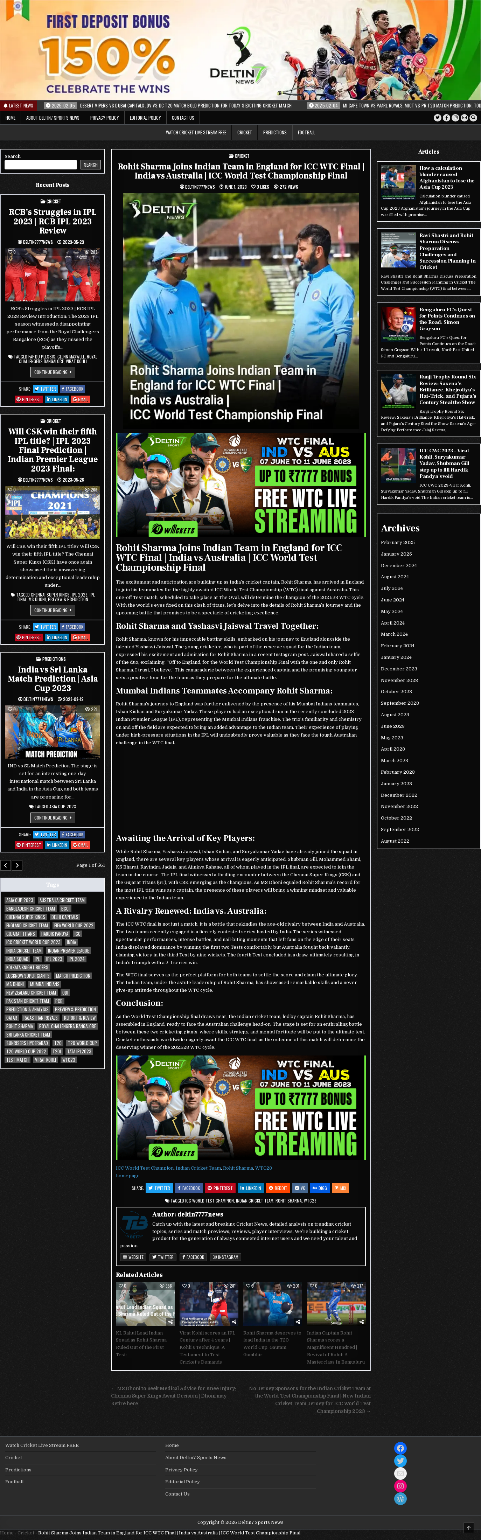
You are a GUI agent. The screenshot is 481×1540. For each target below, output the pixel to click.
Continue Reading (54, 373)
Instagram (225, 1257)
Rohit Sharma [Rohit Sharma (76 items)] (19, 1026)
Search (13, 156)
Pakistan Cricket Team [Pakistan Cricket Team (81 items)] (27, 1001)
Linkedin (250, 1188)
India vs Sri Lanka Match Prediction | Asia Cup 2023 (53, 679)
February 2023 (398, 771)
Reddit (278, 1188)
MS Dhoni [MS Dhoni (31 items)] (15, 984)
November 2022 (399, 805)
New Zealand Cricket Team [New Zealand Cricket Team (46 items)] (31, 992)
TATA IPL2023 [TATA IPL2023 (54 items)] (79, 1051)
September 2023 (400, 702)
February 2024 (397, 645)
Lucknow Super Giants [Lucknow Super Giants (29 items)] (28, 976)
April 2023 (393, 748)
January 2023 (396, 783)
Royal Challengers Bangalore (58, 359)
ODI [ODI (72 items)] (65, 992)
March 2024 (394, 633)
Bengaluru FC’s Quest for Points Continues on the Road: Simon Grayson (446, 319)
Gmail (81, 399)
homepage (128, 1175)
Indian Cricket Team (198, 1168)
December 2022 (399, 794)
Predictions (275, 132)
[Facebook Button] (446, 118)
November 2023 (399, 679)
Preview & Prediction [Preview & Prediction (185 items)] (75, 1009)
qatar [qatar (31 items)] (11, 1018)
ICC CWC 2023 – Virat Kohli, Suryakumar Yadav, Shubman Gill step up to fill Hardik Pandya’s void (443, 463)
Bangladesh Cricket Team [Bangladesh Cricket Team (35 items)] (30, 908)
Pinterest (220, 1188)
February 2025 (398, 541)
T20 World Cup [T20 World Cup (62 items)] (82, 1043)
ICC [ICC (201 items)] (78, 934)
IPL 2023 (80, 595)
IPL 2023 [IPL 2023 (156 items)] (54, 959)
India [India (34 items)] (71, 942)
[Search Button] (473, 118)
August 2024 (395, 576)
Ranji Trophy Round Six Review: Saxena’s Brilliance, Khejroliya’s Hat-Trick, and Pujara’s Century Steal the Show (447, 389)
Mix (340, 1188)
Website (133, 1257)
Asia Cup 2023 (62, 806)
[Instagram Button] (455, 118)
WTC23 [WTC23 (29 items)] (68, 1060)
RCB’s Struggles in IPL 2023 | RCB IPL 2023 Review (53, 221)
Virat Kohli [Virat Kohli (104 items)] (45, 1060)
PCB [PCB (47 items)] (59, 1001)
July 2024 (392, 587)
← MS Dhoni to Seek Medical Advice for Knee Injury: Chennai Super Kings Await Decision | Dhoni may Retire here (173, 1396)
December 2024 (399, 564)
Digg (320, 1188)
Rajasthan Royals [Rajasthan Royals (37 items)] (40, 1018)
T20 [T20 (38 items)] (58, 1043)
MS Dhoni (37, 599)
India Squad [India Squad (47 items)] (17, 959)
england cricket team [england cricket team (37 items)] (27, 925)
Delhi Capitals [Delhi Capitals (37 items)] (64, 917)
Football (306, 132)
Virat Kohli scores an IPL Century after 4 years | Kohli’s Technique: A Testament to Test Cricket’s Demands (207, 1347)
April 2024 (393, 622)
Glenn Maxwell (71, 357)
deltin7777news (200, 186)
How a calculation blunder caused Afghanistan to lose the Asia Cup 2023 (446, 177)
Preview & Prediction (68, 599)
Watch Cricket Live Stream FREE (196, 132)
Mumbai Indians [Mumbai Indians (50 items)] (45, 984)
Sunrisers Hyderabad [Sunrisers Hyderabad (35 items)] (27, 1043)
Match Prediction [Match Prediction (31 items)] (73, 976)
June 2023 (393, 725)
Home (10, 117)
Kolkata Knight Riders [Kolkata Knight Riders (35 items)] (27, 967)
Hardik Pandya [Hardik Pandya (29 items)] (54, 934)
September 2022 (400, 828)
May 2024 (392, 610)
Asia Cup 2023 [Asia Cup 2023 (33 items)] (19, 900)
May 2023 (392, 736)
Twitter (159, 1188)
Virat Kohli (76, 361)
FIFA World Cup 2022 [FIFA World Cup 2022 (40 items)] (73, 925)
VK (300, 1188)
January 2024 (396, 656)
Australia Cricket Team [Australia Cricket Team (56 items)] (62, 900)
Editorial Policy (145, 117)
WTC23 (263, 1168)
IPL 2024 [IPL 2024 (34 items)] (77, 959)
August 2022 (395, 840)
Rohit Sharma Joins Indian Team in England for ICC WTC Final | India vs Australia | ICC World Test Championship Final (241, 171)
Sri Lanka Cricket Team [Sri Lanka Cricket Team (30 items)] (28, 1034)
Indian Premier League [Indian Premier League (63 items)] (68, 950)
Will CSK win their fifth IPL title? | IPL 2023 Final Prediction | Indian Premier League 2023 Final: (53, 450)
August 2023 (395, 714)
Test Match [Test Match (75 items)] (17, 1060)
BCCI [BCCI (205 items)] (65, 908)
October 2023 (396, 691)
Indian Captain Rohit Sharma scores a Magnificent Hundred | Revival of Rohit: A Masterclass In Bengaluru (336, 1347)
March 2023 (394, 759)
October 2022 (396, 817)
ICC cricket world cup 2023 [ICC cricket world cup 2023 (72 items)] (33, 942)
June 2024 (392, 599)
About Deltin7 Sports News (52, 117)
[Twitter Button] (437, 118)
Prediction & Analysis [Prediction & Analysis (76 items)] (27, 1009)
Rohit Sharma (238, 1168)
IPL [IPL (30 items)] (37, 959)
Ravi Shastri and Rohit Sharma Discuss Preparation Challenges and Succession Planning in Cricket (447, 251)
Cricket (244, 132)
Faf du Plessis (41, 357)
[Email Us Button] (464, 118)
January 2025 (396, 553)
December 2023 (399, 668)
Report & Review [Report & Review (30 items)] (80, 1018)
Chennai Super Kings (50, 595)
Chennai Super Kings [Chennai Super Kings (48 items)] (25, 917)
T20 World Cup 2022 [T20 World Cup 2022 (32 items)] (26, 1051)
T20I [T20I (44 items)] (57, 1051)
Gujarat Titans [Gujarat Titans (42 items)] (20, 934)
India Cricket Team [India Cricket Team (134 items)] (24, 950)
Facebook (189, 1188)
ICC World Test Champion (145, 1168)
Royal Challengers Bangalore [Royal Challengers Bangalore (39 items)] (67, 1026)
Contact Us (183, 117)
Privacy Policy (104, 117)
